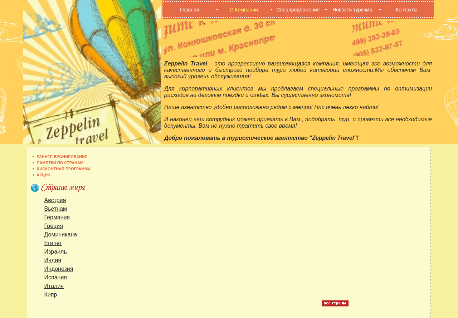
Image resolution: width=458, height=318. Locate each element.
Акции (44, 175)
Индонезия (58, 269)
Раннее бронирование (62, 157)
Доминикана (60, 234)
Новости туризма (352, 10)
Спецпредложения (298, 10)
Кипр (50, 295)
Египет (53, 243)
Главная (189, 10)
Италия (54, 286)
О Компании (244, 10)
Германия (57, 217)
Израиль (55, 252)
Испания (55, 277)
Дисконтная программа (64, 169)
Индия (52, 260)
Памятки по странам (60, 163)
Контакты (406, 10)
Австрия (55, 200)
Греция (53, 226)
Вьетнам (55, 209)
